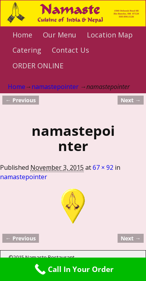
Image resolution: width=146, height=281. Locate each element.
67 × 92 (103, 167)
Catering (26, 50)
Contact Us (70, 50)
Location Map (110, 34)
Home (22, 34)
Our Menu (59, 34)
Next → (131, 100)
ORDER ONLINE (37, 65)
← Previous (20, 100)
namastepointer (55, 86)
